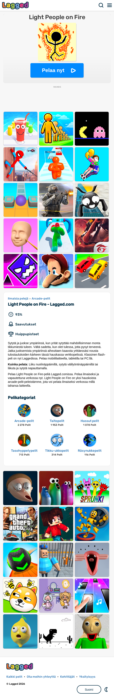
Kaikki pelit (14, 677)
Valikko (109, 5)
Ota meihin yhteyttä (41, 677)
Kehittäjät (67, 677)
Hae (101, 5)
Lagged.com (20, 666)
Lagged (16, 5)
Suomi (89, 689)
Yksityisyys (87, 677)
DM (106, 689)
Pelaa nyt (53, 70)
